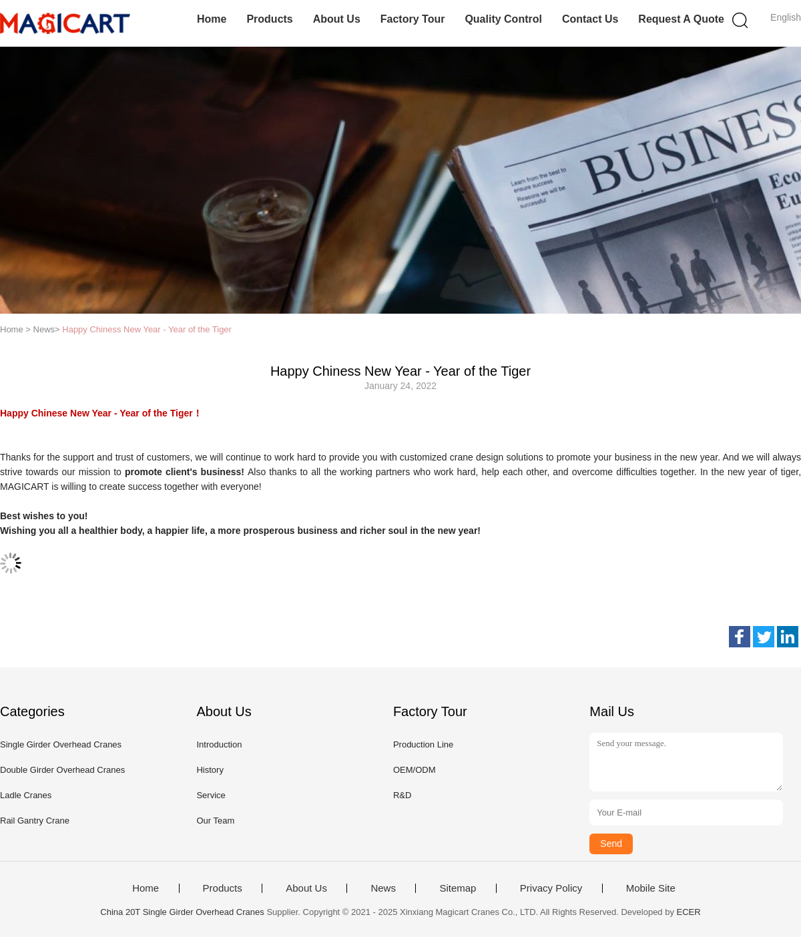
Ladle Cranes (25, 795)
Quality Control (503, 19)
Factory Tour (412, 19)
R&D (402, 795)
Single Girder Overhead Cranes (60, 744)
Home (211, 19)
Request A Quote (681, 19)
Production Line (423, 744)
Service (210, 795)
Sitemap (457, 888)
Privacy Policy (551, 888)
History (209, 770)
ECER (689, 912)
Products (269, 19)
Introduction (219, 744)
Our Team (215, 821)
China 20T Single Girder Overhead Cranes (182, 912)
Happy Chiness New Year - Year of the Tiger (147, 329)
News (383, 888)
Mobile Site (651, 888)
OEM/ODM (414, 770)
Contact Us (590, 19)
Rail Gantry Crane (34, 821)
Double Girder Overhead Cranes (62, 770)
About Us (336, 19)
